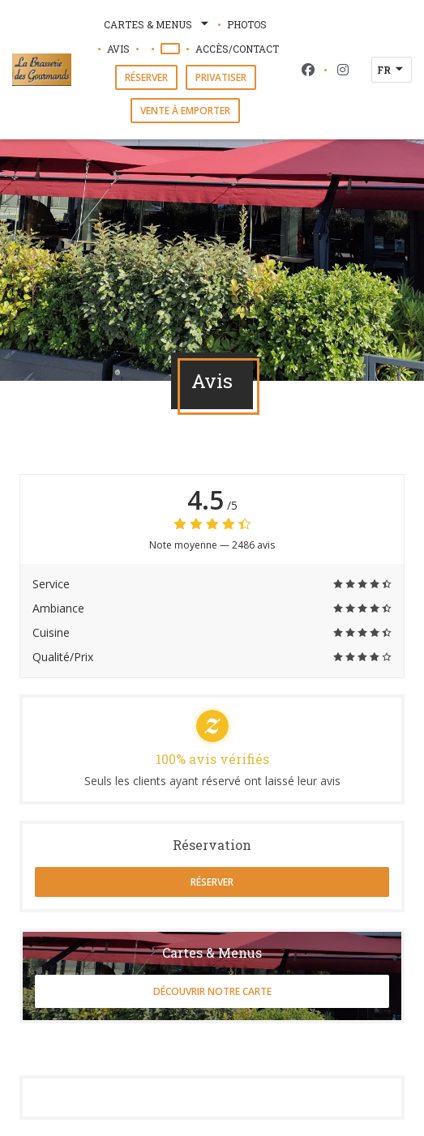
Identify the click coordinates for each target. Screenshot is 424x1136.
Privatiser (220, 77)
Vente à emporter (185, 110)
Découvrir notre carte (212, 991)
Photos (247, 24)
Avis (118, 48)
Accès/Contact (237, 48)
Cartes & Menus (158, 24)
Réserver (146, 77)
